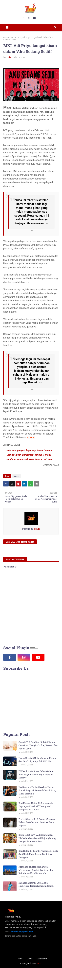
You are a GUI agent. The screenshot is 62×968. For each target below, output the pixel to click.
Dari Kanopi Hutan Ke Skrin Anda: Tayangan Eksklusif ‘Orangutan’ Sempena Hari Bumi (36, 806)
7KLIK (39, 963)
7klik (8, 57)
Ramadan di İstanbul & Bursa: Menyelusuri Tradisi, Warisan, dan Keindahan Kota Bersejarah (36, 870)
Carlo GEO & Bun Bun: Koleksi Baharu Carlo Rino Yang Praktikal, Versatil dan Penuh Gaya (38, 745)
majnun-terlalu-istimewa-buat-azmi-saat (29, 459)
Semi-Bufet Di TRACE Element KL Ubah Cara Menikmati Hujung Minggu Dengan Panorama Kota (38, 838)
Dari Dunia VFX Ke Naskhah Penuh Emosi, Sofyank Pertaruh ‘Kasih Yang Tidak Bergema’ (37, 790)
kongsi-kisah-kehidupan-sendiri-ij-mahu (29, 454)
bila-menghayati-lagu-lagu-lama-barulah (29, 450)
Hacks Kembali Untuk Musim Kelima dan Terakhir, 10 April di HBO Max (37, 760)
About (30, 959)
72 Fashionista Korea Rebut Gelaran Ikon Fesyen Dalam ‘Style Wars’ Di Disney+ (36, 774)
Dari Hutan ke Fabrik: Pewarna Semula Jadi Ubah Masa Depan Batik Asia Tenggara (38, 854)
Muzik (13, 37)
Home (6, 37)
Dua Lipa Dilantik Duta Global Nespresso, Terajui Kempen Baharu (36, 884)
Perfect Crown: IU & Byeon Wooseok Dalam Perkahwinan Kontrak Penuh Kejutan (37, 822)
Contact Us (42, 959)
